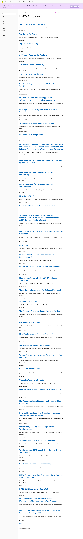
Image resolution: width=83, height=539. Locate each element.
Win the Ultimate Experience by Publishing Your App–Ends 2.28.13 (41, 356)
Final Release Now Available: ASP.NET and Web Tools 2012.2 (38, 279)
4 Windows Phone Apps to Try (31, 64)
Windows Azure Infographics (31, 134)
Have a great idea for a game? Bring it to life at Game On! (38, 110)
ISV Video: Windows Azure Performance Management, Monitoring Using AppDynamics (38, 499)
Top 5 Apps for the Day (28, 43)
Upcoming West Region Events (31, 322)
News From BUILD (26, 196)
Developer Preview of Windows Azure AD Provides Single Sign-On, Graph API (39, 511)
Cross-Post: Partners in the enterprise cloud (37, 205)
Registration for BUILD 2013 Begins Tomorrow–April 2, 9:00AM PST (41, 232)
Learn (21, 12)
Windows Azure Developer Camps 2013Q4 (36, 123)
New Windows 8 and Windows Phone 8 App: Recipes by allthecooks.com (40, 161)
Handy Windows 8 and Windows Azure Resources (39, 266)
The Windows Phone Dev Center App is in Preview (39, 311)
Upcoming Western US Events (31, 380)
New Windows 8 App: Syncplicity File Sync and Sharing (36, 173)
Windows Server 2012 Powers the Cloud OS (37, 440)
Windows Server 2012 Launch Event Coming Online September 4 (40, 451)
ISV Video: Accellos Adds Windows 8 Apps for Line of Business (40, 402)
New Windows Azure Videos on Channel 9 (36, 334)
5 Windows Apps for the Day (31, 74)
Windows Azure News (28, 301)
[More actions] (62, 12)
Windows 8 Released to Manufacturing (35, 463)
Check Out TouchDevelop (29, 368)
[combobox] (9, 14)
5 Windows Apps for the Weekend (33, 55)
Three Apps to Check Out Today (32, 24)
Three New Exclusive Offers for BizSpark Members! (40, 290)
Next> (20, 523)
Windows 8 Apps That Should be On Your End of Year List (38, 85)
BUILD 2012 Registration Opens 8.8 (33, 489)
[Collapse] (15, 11)
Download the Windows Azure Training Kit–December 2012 (37, 255)
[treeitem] (9, 17)
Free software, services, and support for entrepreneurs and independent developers (37, 98)
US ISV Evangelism (34, 12)
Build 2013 (23, 245)
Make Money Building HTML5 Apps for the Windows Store (36, 427)
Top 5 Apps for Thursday (29, 34)
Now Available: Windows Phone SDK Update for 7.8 (40, 389)
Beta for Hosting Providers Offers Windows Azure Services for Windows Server (39, 414)
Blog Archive (26, 12)
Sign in (80, 1)
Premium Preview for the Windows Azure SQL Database (36, 185)
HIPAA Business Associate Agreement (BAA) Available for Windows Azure (41, 476)
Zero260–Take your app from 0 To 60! (34, 345)
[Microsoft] (2, 2)
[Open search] (77, 2)
